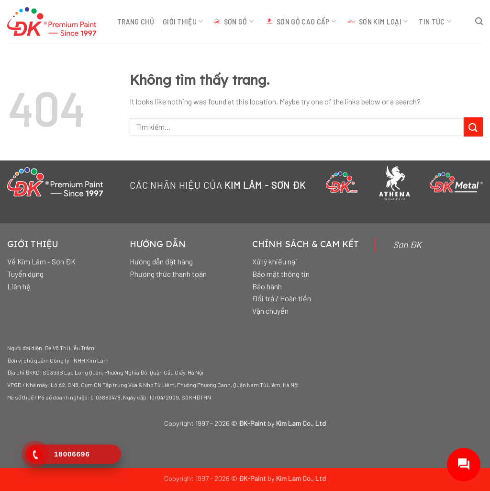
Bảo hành (267, 286)
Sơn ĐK (407, 244)
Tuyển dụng (25, 273)
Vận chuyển (270, 310)
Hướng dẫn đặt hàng (161, 261)
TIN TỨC (435, 21)
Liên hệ (19, 286)
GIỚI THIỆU (183, 21)
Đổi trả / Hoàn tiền (281, 298)
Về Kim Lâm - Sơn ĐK (41, 261)
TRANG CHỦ (135, 21)
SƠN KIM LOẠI (377, 21)
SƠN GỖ (233, 21)
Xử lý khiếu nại (274, 261)
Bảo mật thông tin (281, 273)
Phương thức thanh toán (168, 273)
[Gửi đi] (473, 126)
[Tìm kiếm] (479, 21)
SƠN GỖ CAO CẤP (300, 21)
